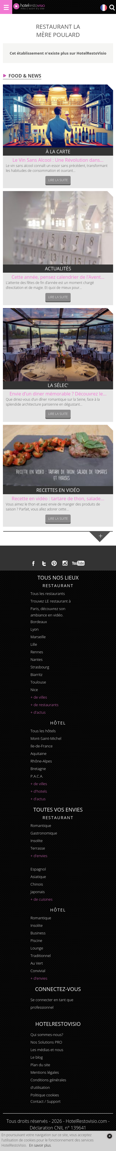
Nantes (36, 659)
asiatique (38, 876)
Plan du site (40, 1064)
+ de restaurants (44, 704)
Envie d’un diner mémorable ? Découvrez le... (58, 394)
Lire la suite (58, 180)
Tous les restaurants (48, 593)
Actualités (58, 268)
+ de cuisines (42, 899)
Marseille (38, 636)
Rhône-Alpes (41, 761)
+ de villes (39, 697)
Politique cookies (45, 1095)
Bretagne (38, 768)
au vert (37, 963)
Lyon (35, 629)
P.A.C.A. (37, 776)
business (38, 933)
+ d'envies (39, 855)
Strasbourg (40, 667)
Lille (34, 644)
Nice (34, 689)
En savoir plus (40, 1145)
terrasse (38, 848)
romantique (41, 825)
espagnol (38, 869)
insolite (37, 840)
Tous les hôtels (43, 730)
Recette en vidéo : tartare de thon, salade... (58, 498)
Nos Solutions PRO (46, 1042)
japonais (38, 891)
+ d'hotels (39, 791)
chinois (37, 884)
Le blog (37, 1057)
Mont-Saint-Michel (46, 738)
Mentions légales (45, 1072)
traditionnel (41, 955)
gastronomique (44, 833)
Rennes (37, 651)
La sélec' (58, 385)
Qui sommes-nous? (47, 1034)
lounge (37, 948)
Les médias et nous (47, 1049)
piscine (36, 940)
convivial (38, 970)
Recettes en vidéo (58, 490)
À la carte (58, 151)
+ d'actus (38, 712)
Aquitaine (39, 753)
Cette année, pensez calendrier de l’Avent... (58, 277)
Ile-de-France (42, 746)
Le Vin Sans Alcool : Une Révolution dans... (58, 160)
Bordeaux (39, 621)
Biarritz (36, 674)
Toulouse (38, 682)
